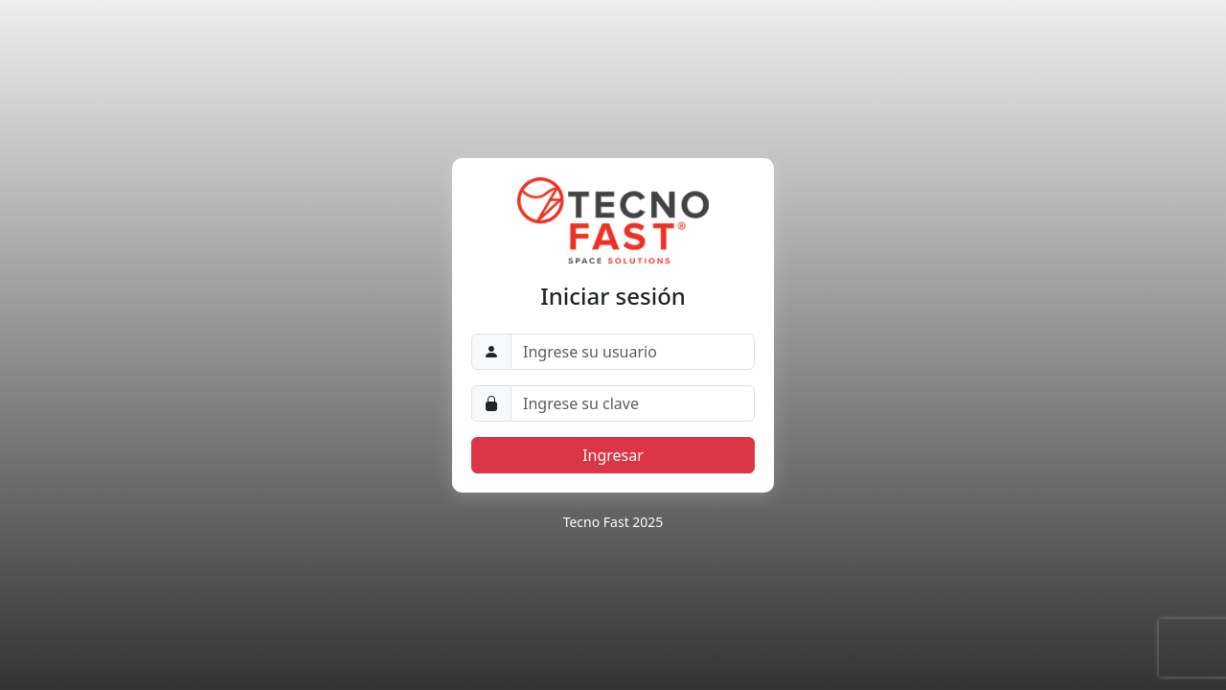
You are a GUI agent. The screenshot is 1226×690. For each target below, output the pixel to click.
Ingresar (613, 455)
